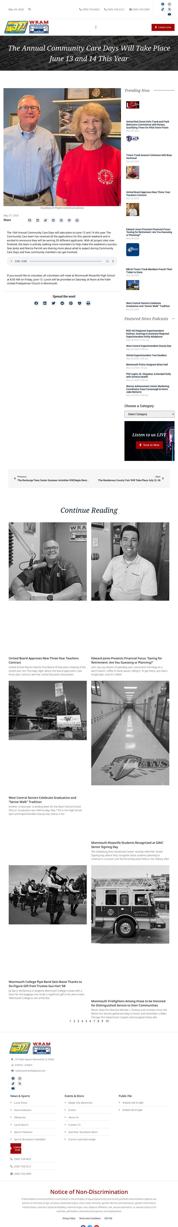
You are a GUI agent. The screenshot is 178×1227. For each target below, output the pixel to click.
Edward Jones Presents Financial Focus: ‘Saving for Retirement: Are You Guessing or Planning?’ (149, 232)
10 (107, 1021)
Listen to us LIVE (149, 435)
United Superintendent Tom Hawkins (146, 355)
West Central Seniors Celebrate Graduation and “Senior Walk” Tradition (148, 304)
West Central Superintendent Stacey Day (148, 345)
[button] (30, 9)
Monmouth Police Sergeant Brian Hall (147, 364)
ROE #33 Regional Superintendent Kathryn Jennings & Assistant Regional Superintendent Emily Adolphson (147, 333)
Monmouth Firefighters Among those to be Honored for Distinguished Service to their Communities (128, 1003)
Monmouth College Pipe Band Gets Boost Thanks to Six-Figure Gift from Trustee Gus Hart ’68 (45, 984)
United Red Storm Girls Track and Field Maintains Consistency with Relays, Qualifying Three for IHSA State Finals (147, 124)
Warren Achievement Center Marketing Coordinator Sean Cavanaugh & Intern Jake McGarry (147, 389)
